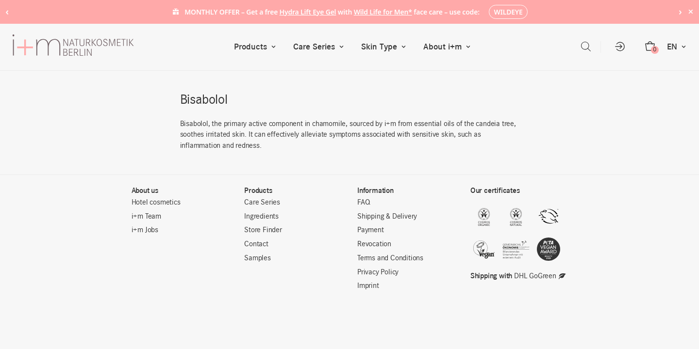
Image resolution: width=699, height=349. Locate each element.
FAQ (363, 202)
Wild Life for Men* (383, 11)
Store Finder (263, 230)
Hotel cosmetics (156, 202)
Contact (256, 244)
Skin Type (385, 46)
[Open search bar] (586, 47)
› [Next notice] (680, 11)
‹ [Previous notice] (7, 11)
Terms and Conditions (390, 258)
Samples (257, 258)
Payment (370, 230)
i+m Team (146, 217)
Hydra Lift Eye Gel (308, 11)
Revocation (374, 244)
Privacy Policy (378, 272)
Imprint (368, 286)
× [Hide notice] (690, 11)
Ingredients (261, 217)
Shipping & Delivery (387, 217)
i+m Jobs (145, 230)
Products (257, 46)
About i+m (449, 46)
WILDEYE (508, 11)
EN (678, 46)
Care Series (320, 46)
